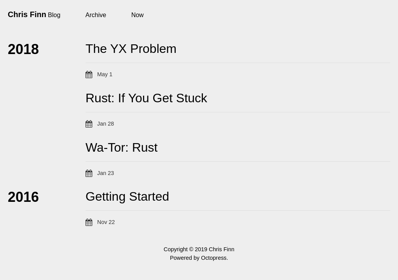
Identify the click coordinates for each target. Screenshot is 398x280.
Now (137, 15)
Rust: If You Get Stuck (146, 98)
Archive (96, 15)
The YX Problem (131, 49)
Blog (54, 15)
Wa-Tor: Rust (122, 147)
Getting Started (127, 196)
